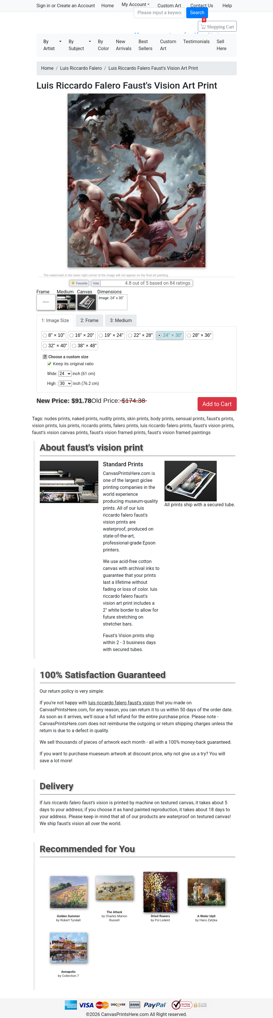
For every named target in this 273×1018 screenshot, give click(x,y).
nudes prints (57, 418)
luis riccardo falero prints (165, 425)
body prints (162, 418)
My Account (136, 4)
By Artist (49, 45)
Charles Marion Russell (116, 918)
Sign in (43, 5)
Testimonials (196, 41)
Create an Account (76, 5)
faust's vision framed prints (117, 432)
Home (107, 5)
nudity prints (112, 418)
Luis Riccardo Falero (81, 68)
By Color (103, 45)
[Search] (159, 12)
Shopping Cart (218, 25)
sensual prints (190, 418)
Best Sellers (146, 45)
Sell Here (222, 45)
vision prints (44, 425)
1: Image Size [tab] (55, 320)
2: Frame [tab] (90, 320)
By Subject (76, 45)
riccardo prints (96, 425)
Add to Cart (217, 404)
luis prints (69, 425)
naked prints (84, 418)
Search (197, 12)
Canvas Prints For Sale (78, 23)
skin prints (138, 418)
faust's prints (220, 418)
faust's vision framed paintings (179, 432)
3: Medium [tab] (121, 320)
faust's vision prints (213, 425)
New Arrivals (124, 45)
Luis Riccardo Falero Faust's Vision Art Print (153, 68)
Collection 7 (70, 976)
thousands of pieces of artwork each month (100, 742)
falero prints (125, 425)
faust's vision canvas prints (60, 432)
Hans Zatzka (209, 920)
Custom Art (168, 45)
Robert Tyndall (70, 920)
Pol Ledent (162, 920)
